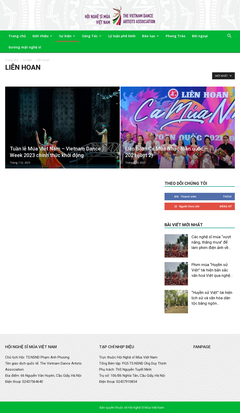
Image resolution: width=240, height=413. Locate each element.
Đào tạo (150, 36)
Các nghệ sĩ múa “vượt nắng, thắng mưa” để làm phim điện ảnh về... (211, 242)
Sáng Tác (91, 36)
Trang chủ (17, 36)
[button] (229, 36)
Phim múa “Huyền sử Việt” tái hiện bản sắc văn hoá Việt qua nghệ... (212, 270)
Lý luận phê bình (121, 36)
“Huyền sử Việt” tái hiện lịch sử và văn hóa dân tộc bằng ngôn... (211, 298)
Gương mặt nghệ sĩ (24, 47)
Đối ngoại (200, 36)
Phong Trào (175, 36)
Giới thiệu (42, 36)
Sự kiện (67, 36)
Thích (227, 196)
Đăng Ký (226, 206)
